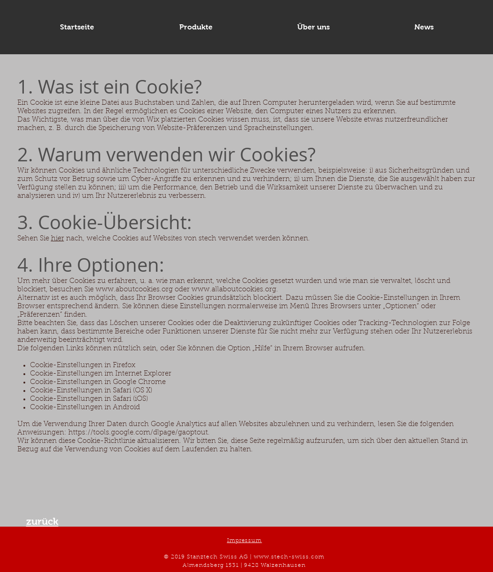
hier (57, 238)
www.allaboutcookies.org (233, 289)
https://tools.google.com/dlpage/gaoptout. (139, 432)
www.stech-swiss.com (289, 557)
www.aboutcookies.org (134, 289)
